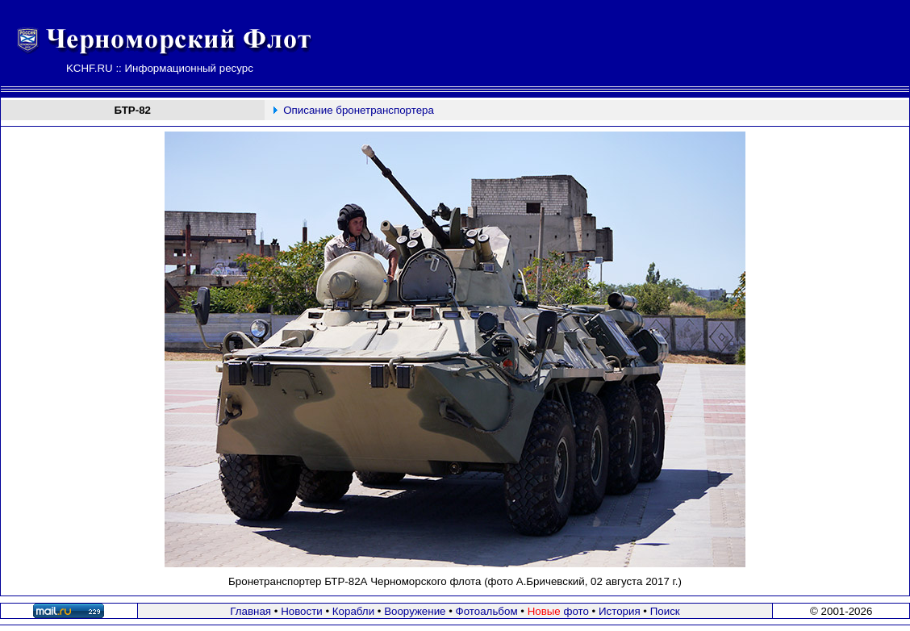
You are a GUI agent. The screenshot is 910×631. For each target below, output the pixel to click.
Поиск (665, 611)
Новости (302, 611)
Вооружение (414, 611)
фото (558, 611)
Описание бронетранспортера (358, 110)
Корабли (353, 611)
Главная (250, 611)
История (620, 611)
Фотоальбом (487, 611)
